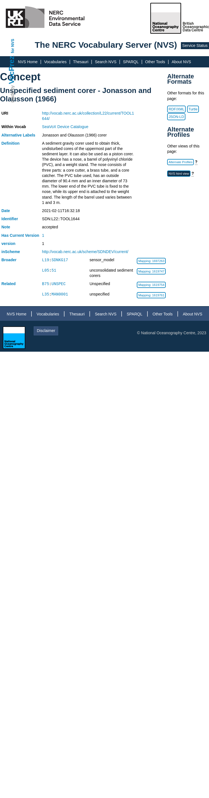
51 (53, 270)
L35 (45, 294)
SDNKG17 (59, 260)
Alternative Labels (18, 135)
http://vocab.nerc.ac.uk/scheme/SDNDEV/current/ (85, 251)
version (8, 243)
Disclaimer (46, 330)
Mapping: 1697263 (151, 261)
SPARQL (131, 62)
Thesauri (80, 62)
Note (5, 227)
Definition (10, 143)
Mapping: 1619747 (151, 271)
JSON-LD (176, 117)
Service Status (195, 45)
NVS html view (179, 173)
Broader (9, 260)
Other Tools (155, 62)
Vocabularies (55, 62)
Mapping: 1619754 (151, 285)
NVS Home (28, 62)
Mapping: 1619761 (151, 295)
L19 (45, 260)
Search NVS (106, 62)
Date (5, 210)
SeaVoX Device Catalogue (65, 126)
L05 (45, 270)
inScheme (10, 251)
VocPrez (11, 70)
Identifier (9, 219)
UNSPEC (58, 284)
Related (8, 283)
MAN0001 (59, 294)
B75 (45, 284)
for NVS (12, 46)
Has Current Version (20, 235)
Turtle (192, 109)
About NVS (181, 62)
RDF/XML (176, 109)
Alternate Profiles (180, 162)
